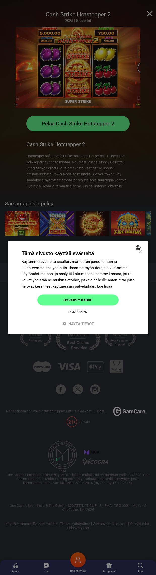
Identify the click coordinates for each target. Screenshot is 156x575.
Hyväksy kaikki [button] (78, 300)
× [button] (140, 252)
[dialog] (78, 287)
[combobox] (139, 247)
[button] (78, 324)
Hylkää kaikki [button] (78, 311)
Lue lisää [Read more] (104, 286)
